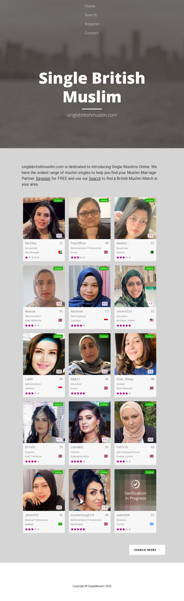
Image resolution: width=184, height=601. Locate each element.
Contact (91, 33)
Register (92, 24)
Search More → (147, 550)
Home (90, 6)
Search (91, 15)
